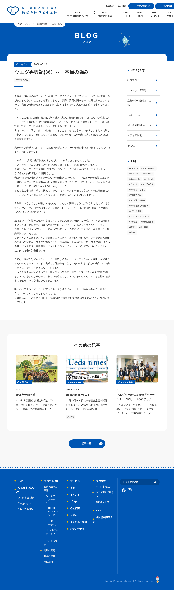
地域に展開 (49, 550)
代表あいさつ (24, 503)
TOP (20, 24)
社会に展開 (49, 556)
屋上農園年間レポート (139, 125)
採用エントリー (103, 502)
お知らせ (110, 6)
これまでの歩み (25, 509)
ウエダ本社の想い (26, 497)
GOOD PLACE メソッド (53, 511)
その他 (131, 145)
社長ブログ (133, 80)
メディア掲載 (134, 135)
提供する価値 (51, 481)
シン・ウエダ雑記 (136, 90)
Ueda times (133, 115)
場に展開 (48, 562)
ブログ (27, 24)
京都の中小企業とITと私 (139, 102)
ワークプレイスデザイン (51, 499)
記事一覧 (86, 443)
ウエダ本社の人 (103, 486)
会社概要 (122, 6)
